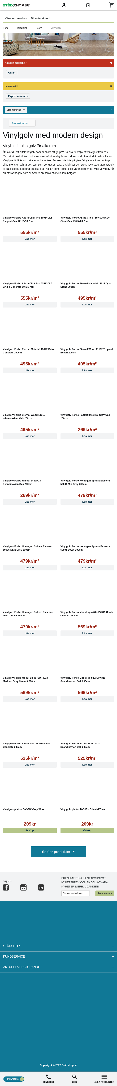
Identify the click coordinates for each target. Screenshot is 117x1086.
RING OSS (48, 1078)
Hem (5, 28)
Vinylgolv (56, 28)
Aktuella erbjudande (58, 968)
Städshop (58, 947)
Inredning (22, 28)
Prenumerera (105, 894)
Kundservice (58, 957)
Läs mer (30, 238)
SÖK (74, 1078)
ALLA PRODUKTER (104, 1078)
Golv (39, 28)
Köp (30, 830)
